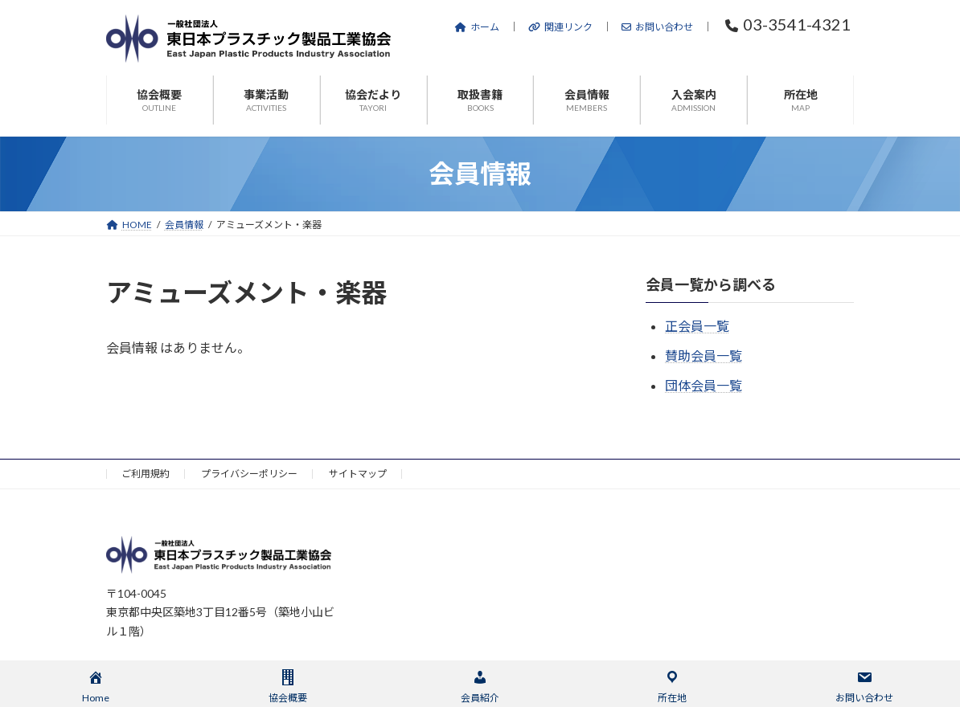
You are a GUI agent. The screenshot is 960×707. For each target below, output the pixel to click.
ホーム (477, 27)
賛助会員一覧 (703, 355)
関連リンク (560, 27)
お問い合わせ (657, 27)
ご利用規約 (145, 474)
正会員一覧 (697, 325)
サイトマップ (358, 474)
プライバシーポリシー (249, 474)
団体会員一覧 (703, 385)
